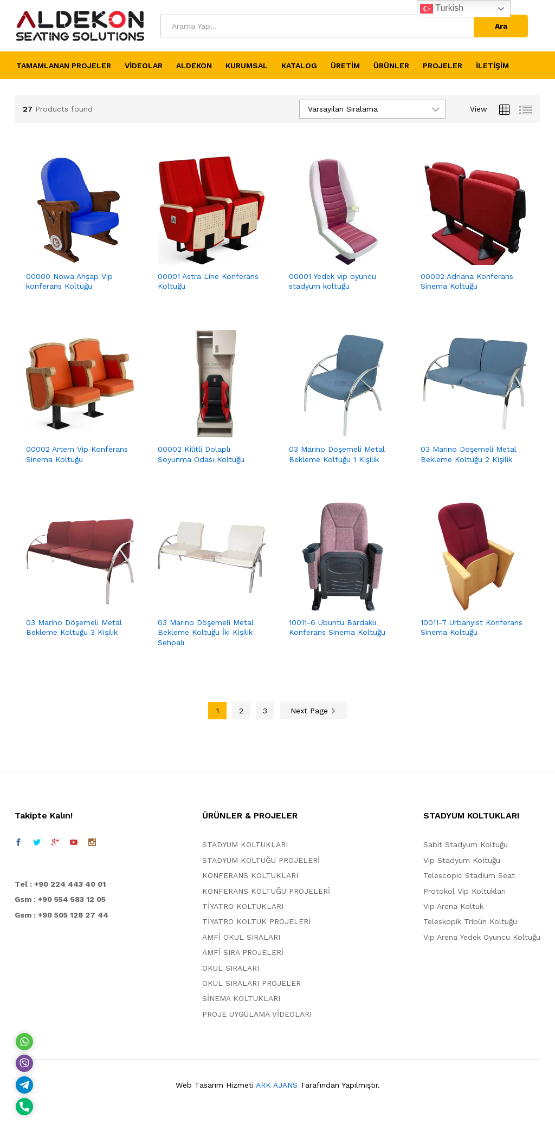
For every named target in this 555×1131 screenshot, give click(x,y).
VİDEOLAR (144, 65)
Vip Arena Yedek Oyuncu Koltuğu (481, 937)
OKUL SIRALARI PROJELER (251, 983)
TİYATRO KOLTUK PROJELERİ (256, 921)
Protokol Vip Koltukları (464, 891)
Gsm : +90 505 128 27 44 (61, 915)
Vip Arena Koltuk (453, 906)
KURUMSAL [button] (246, 65)
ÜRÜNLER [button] (391, 65)
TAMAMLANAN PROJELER (63, 65)
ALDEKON (194, 65)
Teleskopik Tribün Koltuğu (470, 921)
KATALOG (299, 65)
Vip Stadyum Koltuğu (461, 860)
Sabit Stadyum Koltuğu (465, 844)
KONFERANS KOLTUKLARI (250, 875)
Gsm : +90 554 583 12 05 (60, 899)
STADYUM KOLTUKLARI (245, 844)
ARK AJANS (277, 1085)
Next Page (313, 710)
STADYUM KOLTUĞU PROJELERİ (261, 860)
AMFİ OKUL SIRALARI (241, 937)
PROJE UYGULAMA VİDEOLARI (257, 1014)
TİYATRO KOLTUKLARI (242, 906)
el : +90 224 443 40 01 (63, 884)
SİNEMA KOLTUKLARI (241, 998)
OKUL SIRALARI (230, 968)
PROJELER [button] (442, 65)
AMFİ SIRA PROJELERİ (242, 952)
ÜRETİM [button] (345, 65)
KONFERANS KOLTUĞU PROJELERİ (266, 891)
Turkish (441, 8)
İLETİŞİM (492, 65)
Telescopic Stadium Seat (469, 875)
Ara (501, 26)
